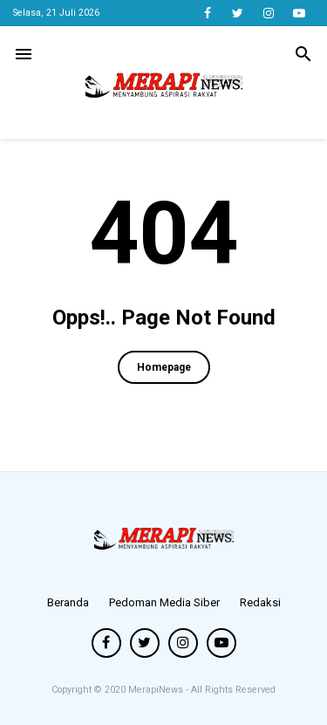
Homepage (164, 367)
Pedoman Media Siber (164, 602)
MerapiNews (157, 689)
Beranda (68, 602)
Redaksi (260, 602)
